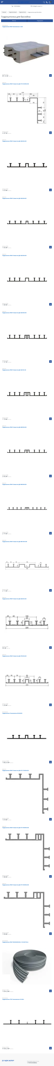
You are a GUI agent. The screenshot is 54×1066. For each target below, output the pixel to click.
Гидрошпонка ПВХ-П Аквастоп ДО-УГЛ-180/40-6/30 (15, 827)
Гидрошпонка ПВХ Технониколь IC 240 (12, 26)
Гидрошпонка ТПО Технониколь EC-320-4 (13, 999)
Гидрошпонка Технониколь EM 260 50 (12, 713)
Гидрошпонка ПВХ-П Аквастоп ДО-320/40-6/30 (14, 312)
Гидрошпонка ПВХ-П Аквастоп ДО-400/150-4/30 (14, 541)
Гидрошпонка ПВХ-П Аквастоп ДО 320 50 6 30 (14, 370)
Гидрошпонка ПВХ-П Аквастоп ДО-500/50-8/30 (14, 484)
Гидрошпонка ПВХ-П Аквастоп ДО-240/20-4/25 (14, 141)
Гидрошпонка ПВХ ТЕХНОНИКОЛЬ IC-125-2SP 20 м (15, 942)
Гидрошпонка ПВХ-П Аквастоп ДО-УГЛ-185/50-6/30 (15, 885)
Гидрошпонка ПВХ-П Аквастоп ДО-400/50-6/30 (14, 427)
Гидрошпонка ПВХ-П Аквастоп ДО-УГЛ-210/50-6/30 (15, 84)
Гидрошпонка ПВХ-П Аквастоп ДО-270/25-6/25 (14, 656)
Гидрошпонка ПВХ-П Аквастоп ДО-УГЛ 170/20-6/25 (15, 770)
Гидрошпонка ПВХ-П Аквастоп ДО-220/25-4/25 (14, 598)
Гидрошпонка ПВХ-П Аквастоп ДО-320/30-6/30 (14, 255)
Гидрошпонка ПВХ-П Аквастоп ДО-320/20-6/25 (14, 198)
